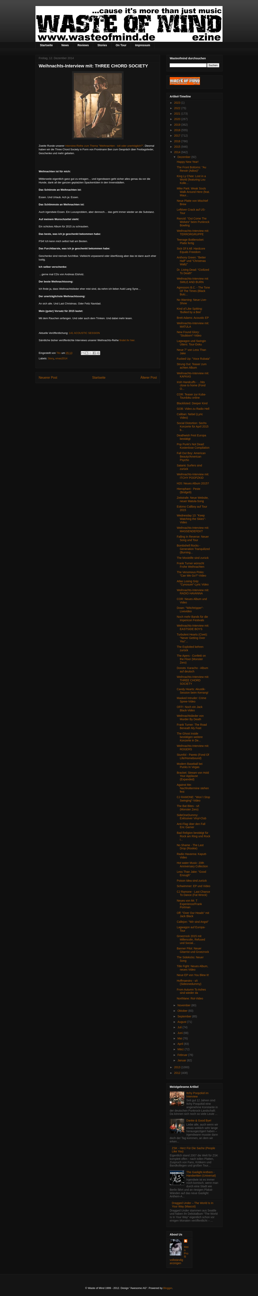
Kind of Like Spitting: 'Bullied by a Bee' (190, 310)
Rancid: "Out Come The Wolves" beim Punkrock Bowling (193, 222)
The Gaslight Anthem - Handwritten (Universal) (201, 1174)
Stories (102, 45)
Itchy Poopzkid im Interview (197, 1094)
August (182, 1021)
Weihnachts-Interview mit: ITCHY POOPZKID (193, 476)
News (65, 45)
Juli (179, 1027)
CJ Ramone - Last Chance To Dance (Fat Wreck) (193, 893)
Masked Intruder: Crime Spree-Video (191, 699)
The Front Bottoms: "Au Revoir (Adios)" (191, 169)
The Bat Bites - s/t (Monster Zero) (188, 807)
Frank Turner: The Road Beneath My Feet (192, 726)
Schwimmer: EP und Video (193, 886)
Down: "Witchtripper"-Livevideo (190, 609)
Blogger (167, 1288)
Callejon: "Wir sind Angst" (193, 921)
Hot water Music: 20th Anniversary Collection (192, 864)
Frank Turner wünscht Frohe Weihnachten (190, 565)
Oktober (182, 1010)
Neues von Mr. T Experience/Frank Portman (189, 904)
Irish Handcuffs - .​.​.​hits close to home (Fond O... (191, 385)
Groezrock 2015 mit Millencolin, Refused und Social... (191, 939)
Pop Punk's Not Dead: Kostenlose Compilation (193, 446)
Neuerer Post (48, 377)
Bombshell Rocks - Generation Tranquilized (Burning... (193, 549)
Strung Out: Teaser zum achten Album (192, 366)
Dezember (184, 157)
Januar (182, 1060)
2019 (177, 124)
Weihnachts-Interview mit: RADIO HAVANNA (193, 591)
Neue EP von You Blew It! (193, 975)
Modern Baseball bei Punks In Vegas (190, 765)
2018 (177, 130)
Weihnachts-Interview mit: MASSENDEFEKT (193, 529)
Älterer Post (148, 377)
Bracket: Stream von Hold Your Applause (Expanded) (193, 776)
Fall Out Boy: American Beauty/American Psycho (191, 457)
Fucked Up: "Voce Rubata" (193, 358)
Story (51, 358)
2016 (177, 141)
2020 (177, 119)
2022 (177, 108)
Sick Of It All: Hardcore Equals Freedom (191, 250)
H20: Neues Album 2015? (193, 483)
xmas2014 (61, 358)
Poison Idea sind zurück (192, 880)
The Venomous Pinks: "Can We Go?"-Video (191, 574)
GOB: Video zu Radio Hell (193, 408)
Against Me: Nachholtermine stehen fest (193, 788)
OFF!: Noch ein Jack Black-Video (190, 708)
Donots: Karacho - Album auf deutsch (192, 669)
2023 (177, 102)
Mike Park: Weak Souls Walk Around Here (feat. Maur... (193, 192)
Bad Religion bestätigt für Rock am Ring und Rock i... (193, 836)
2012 (177, 1072)
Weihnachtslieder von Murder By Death (190, 717)
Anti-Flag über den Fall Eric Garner (191, 825)
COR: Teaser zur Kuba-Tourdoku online (191, 396)
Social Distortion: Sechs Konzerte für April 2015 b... (192, 426)
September (184, 1016)
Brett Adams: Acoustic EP (193, 317)
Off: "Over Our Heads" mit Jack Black (193, 914)
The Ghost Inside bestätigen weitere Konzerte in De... (190, 737)
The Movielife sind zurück (193, 557)
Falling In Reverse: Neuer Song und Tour (193, 538)
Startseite (46, 45)
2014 (177, 152)
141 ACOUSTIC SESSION (84, 332)
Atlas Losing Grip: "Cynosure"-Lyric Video (193, 583)
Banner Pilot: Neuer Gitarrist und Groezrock (193, 950)
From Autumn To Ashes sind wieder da (191, 991)
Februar (182, 1055)
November (184, 1005)
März (180, 1049)
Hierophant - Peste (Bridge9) (188, 490)
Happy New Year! (188, 161)
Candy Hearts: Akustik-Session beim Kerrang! (192, 691)
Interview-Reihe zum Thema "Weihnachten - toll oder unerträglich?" (104, 145)
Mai (180, 1038)
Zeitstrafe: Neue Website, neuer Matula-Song (193, 499)
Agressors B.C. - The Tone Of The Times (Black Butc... (193, 291)
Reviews (83, 45)
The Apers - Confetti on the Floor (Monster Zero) (191, 659)
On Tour (121, 45)
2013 (177, 1067)
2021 (177, 113)
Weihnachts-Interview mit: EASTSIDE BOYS (193, 627)
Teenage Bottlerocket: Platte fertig (190, 241)
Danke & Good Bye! (198, 1120)
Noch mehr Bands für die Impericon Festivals (192, 618)
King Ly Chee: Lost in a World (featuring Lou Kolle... (191, 180)
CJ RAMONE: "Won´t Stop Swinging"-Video (193, 798)
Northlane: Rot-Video (190, 998)
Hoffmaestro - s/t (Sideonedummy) (189, 982)
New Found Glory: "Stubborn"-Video (189, 333)
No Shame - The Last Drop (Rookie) (190, 846)
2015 (177, 146)
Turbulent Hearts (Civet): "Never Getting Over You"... (192, 638)
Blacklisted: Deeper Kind (192, 403)
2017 (177, 135)
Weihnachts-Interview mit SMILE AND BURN (192, 280)
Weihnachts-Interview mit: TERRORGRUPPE (193, 232)
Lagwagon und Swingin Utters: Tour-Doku (191, 342)
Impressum (142, 45)
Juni (180, 1033)
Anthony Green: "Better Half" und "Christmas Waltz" (191, 261)
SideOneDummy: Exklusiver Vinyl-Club (191, 816)
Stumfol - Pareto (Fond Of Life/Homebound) (193, 756)
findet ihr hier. (127, 340)
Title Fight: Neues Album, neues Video (192, 968)
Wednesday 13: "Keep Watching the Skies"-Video (191, 519)
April (180, 1043)
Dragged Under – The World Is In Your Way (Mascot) (192, 1204)
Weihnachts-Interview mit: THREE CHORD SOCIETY (193, 680)
